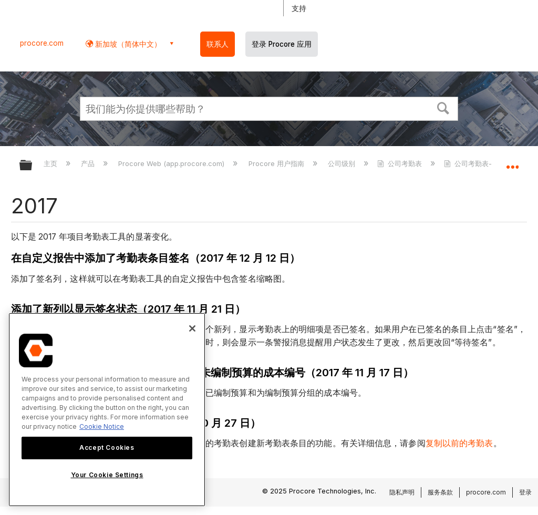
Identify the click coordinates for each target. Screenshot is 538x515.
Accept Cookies (106, 447)
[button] (443, 107)
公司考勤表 (400, 163)
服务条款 (440, 492)
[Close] (192, 328)
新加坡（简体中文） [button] (127, 43)
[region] (106, 410)
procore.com (42, 43)
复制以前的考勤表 (459, 443)
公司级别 (342, 163)
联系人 (217, 44)
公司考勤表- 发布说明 (483, 163)
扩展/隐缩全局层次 (32, 165)
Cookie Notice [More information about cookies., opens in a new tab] (101, 426)
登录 (525, 492)
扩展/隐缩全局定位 (512, 161)
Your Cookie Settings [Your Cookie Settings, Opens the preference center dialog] (107, 475)
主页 (51, 163)
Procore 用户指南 (277, 163)
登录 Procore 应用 (282, 44)
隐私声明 (402, 492)
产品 (89, 163)
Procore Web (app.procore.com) (172, 163)
